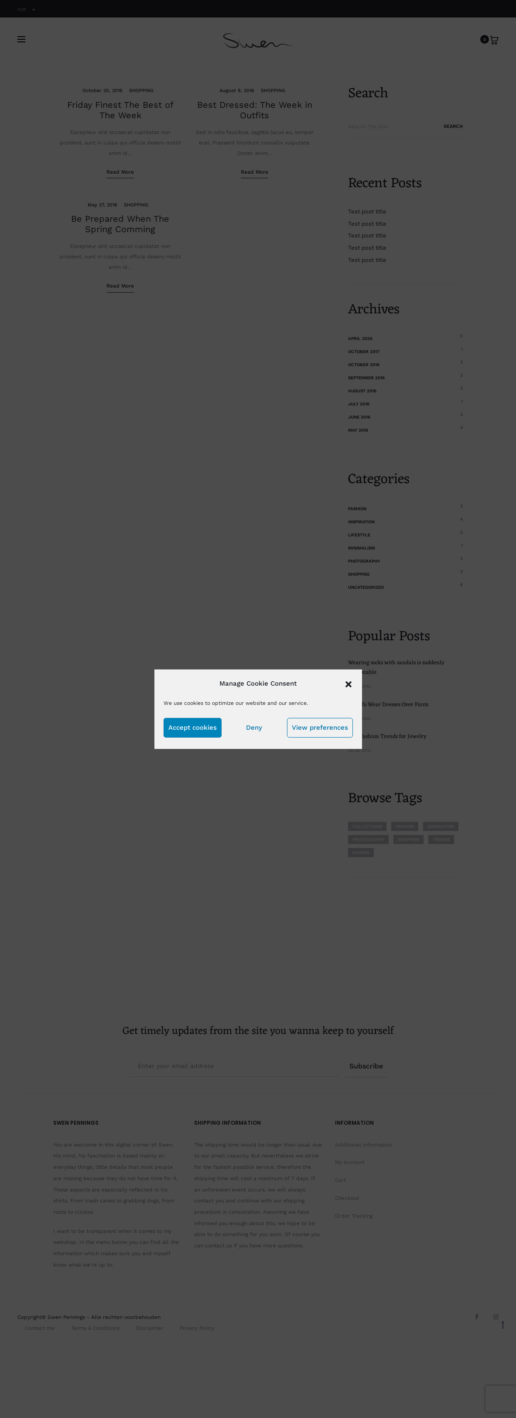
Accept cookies (192, 727)
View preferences (320, 727)
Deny (254, 727)
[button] (348, 683)
